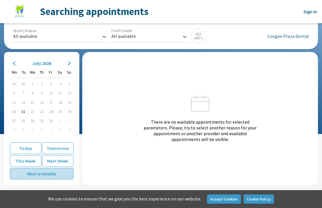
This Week (25, 161)
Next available (41, 174)
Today (25, 148)
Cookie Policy (259, 199)
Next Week (57, 161)
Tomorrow (58, 148)
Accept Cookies (224, 199)
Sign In (310, 11)
